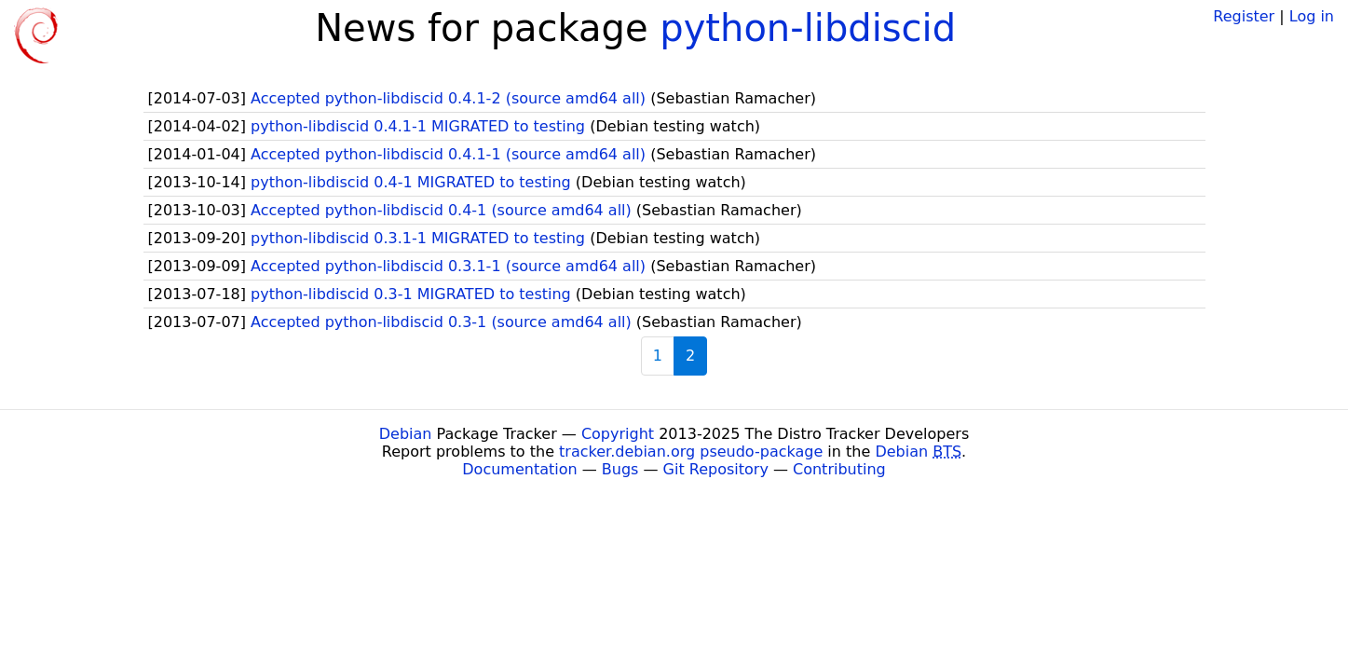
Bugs (620, 469)
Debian (405, 434)
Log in (1311, 16)
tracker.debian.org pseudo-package (691, 451)
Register (1243, 16)
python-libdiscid (808, 28)
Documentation (519, 469)
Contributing (839, 469)
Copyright (617, 434)
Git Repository (716, 469)
